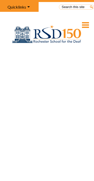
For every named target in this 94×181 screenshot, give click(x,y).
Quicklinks (17, 7)
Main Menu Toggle (85, 25)
